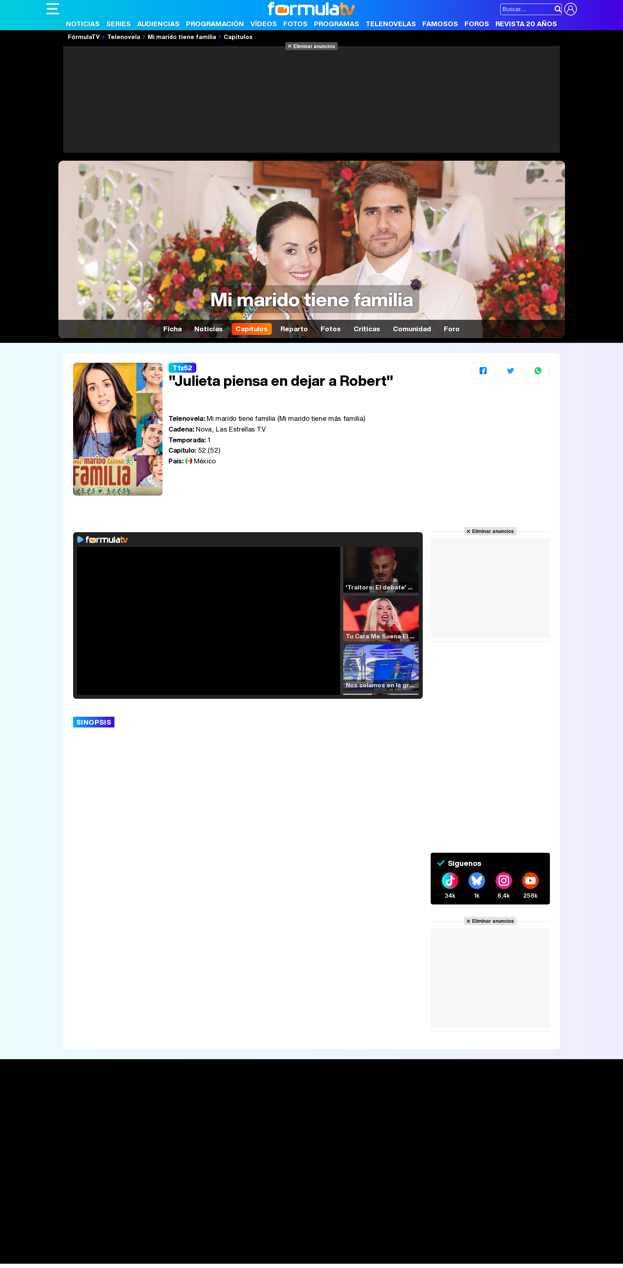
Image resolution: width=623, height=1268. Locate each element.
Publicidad (315, 1190)
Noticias (83, 24)
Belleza (139, 1247)
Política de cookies (215, 1190)
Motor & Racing (209, 1258)
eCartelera (173, 1236)
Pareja (163, 1247)
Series (118, 24)
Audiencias (158, 24)
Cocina (229, 1247)
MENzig (99, 1258)
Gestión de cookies (271, 1190)
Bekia (97, 1247)
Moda (117, 1247)
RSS (371, 1190)
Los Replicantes (110, 1225)
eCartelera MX (212, 1236)
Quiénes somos (68, 1190)
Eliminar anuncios (314, 46)
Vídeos (263, 24)
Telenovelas (391, 24)
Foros (476, 24)
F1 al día (172, 1258)
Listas (164, 1115)
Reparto (294, 329)
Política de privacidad (157, 1190)
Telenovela (123, 36)
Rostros (483, 1097)
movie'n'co (252, 1236)
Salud (208, 1247)
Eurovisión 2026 (388, 1121)
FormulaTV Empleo (128, 1236)
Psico (282, 1247)
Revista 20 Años (526, 24)
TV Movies (170, 1123)
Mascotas (308, 1247)
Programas (336, 24)
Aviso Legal (109, 1190)
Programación (215, 24)
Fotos (295, 24)
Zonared (247, 1258)
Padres (186, 1247)
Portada (65, 1097)
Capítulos (238, 36)
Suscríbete (488, 1126)
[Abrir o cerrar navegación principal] (52, 8)
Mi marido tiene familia (182, 36)
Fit (246, 1247)
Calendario (171, 1106)
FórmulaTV (84, 36)
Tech (150, 1258)
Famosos (440, 24)
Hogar (262, 1247)
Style (120, 1258)
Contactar (347, 1190)
